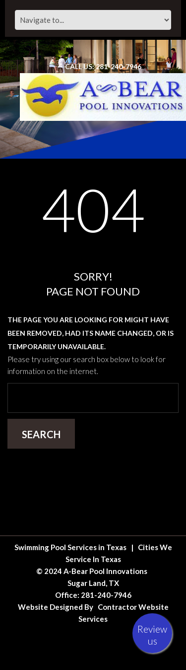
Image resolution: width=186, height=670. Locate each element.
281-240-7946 (106, 594)
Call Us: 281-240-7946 (103, 66)
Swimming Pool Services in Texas (70, 547)
